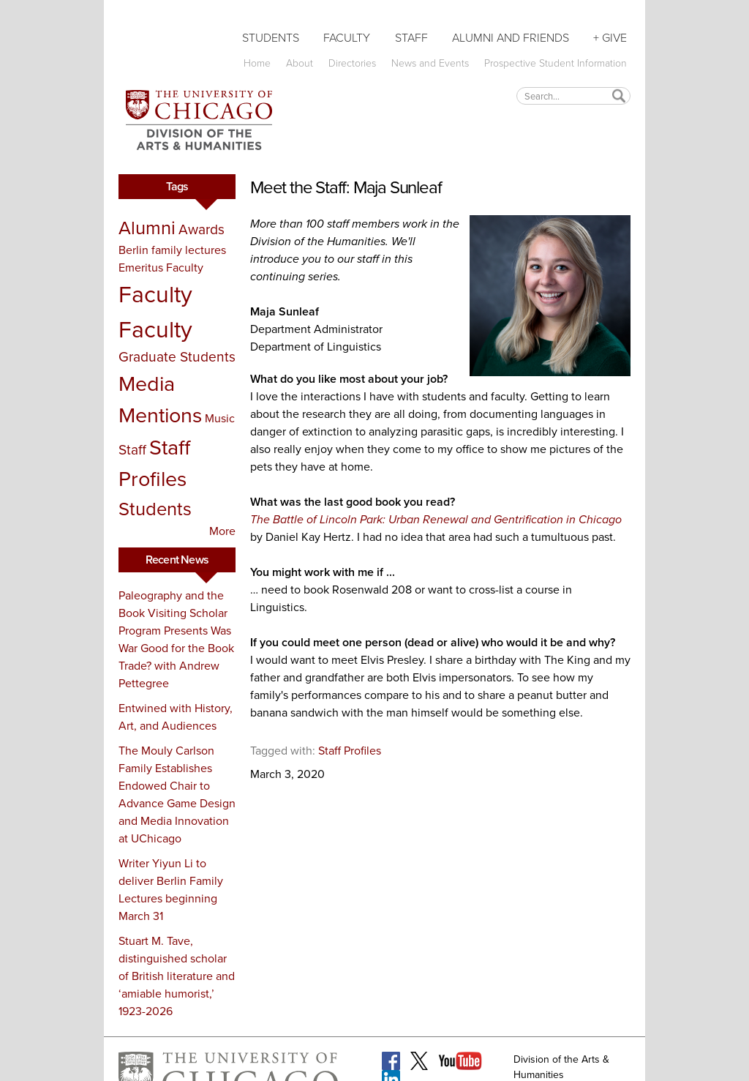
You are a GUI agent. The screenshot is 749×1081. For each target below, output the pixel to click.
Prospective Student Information (555, 63)
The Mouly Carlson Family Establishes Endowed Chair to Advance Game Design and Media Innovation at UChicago (177, 794)
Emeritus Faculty (160, 267)
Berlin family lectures (172, 250)
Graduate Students (177, 356)
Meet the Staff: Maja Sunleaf (345, 187)
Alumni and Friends (510, 37)
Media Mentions (160, 399)
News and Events (430, 63)
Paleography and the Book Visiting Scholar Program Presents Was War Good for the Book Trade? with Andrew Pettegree (176, 639)
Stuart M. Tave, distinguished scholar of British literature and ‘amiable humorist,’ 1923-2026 (176, 976)
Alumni (147, 228)
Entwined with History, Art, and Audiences (175, 717)
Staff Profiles (154, 463)
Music (220, 418)
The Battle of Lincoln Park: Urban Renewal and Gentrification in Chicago (436, 519)
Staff (411, 37)
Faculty (346, 37)
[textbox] (573, 95)
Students (270, 37)
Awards (201, 229)
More (222, 531)
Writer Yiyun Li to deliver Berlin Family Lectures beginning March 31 (170, 889)
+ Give (610, 37)
